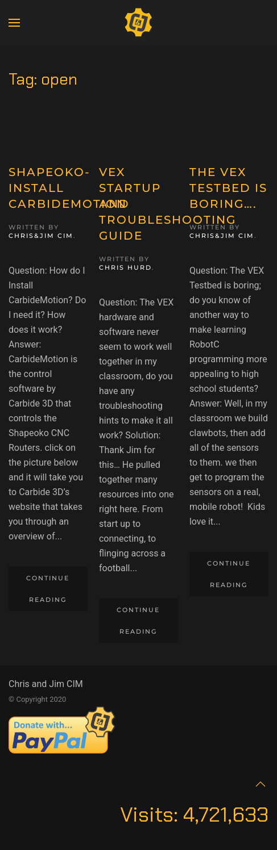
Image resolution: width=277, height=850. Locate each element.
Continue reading (47, 589)
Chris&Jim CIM (41, 236)
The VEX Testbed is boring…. (228, 188)
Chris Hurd (125, 267)
